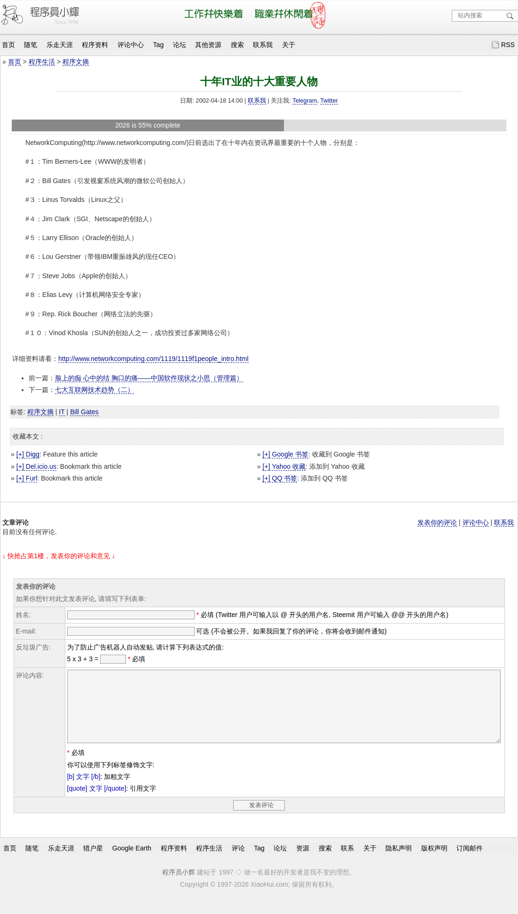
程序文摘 (76, 61)
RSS (508, 44)
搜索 (237, 44)
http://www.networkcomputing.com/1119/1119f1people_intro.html (153, 358)
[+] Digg (27, 454)
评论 (238, 862)
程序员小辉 (178, 886)
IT (61, 412)
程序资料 (95, 44)
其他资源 (208, 44)
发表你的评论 (437, 522)
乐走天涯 (60, 44)
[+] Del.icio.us (36, 466)
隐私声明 (398, 862)
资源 (302, 862)
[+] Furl (26, 478)
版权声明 (434, 862)
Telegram (304, 100)
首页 (8, 44)
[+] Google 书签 (285, 454)
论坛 (179, 44)
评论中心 (131, 44)
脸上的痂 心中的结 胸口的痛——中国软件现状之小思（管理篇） (149, 378)
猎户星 (93, 862)
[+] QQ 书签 (279, 478)
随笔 (30, 44)
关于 (288, 44)
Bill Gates (84, 412)
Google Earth (131, 862)
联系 (347, 862)
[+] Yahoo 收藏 (284, 466)
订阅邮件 (469, 862)
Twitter (328, 100)
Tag (158, 44)
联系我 (263, 44)
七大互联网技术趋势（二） (94, 389)
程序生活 (42, 61)
